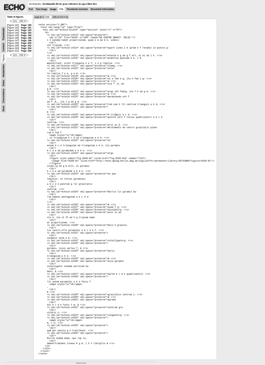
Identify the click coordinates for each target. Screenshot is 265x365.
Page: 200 (26, 43)
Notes (3, 83)
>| (67, 17)
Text (31, 9)
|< (41, 17)
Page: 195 (26, 35)
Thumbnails (3, 34)
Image (53, 9)
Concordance (3, 96)
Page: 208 (26, 51)
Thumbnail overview (77, 9)
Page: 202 (26, 45)
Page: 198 (26, 40)
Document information (102, 9)
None (3, 108)
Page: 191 (26, 27)
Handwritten (3, 70)
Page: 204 (26, 48)
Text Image (41, 9)
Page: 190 (26, 25)
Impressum (81, 363)
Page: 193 (26, 30)
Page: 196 (26, 38)
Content (3, 47)
